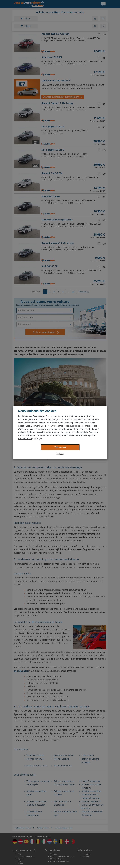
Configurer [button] (60, 454)
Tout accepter (60, 447)
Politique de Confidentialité (67, 435)
